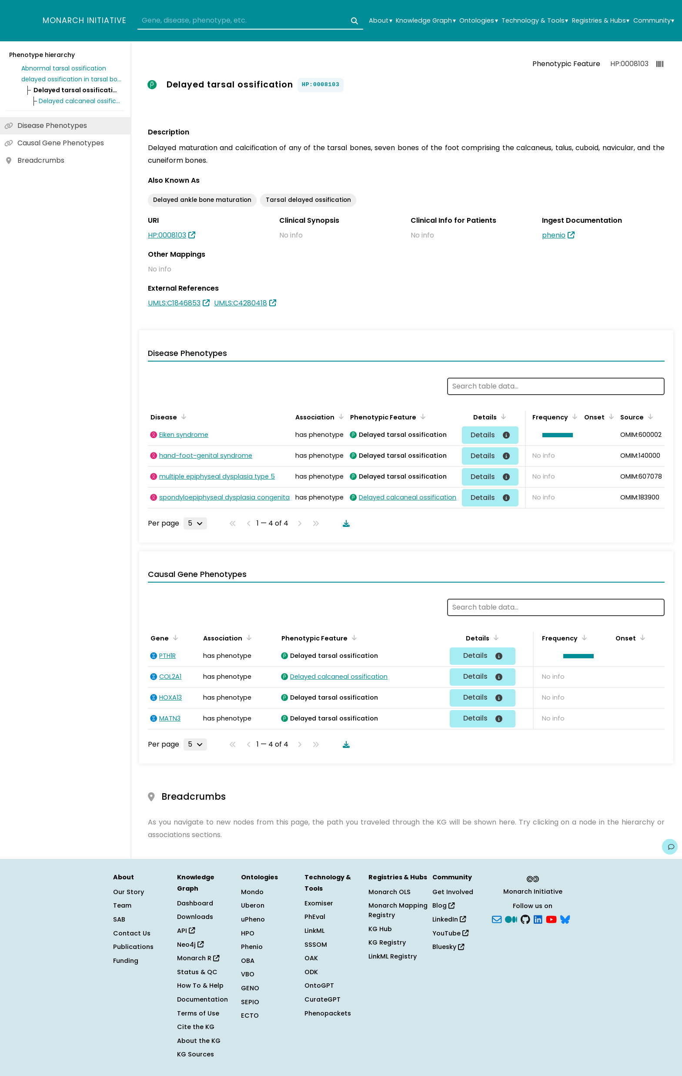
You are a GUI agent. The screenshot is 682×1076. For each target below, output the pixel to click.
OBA (247, 960)
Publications (133, 946)
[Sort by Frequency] (573, 416)
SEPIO (250, 1002)
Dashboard (195, 903)
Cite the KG (195, 1026)
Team (122, 905)
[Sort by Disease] (182, 416)
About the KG (199, 1040)
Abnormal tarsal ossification (63, 68)
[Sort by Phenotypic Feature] (421, 416)
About (380, 20)
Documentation (202, 999)
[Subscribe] (496, 919)
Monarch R (198, 958)
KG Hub (380, 929)
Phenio (252, 946)
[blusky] (565, 919)
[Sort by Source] (649, 416)
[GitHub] (525, 919)
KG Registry (387, 942)
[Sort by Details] (502, 416)
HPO (247, 933)
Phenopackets (327, 1013)
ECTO (250, 1015)
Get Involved (452, 892)
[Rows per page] (195, 523)
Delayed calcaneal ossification (80, 101)
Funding (125, 960)
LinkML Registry (392, 956)
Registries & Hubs (600, 20)
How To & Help (200, 985)
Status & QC (197, 972)
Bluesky (448, 946)
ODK (311, 972)
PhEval (314, 916)
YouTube (450, 933)
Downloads (195, 916)
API (186, 930)
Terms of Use (198, 1013)
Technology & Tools (534, 20)
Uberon (252, 905)
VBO (247, 974)
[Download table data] (344, 523)
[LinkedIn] (538, 919)
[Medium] (511, 919)
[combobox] (250, 21)
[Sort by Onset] (610, 416)
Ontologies (478, 20)
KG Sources (195, 1054)
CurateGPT (322, 999)
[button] (555, 435)
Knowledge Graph (425, 20)
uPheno (253, 919)
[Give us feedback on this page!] (670, 847)
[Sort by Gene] (174, 637)
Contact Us (131, 933)
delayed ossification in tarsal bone (71, 79)
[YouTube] (551, 919)
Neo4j (190, 944)
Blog (443, 905)
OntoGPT (319, 985)
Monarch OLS (389, 892)
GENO (250, 988)
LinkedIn (449, 919)
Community (653, 20)
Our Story (128, 892)
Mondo (252, 892)
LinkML (314, 930)
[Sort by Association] (339, 416)
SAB (119, 919)
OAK (311, 958)
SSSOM (315, 944)
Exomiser (318, 903)
